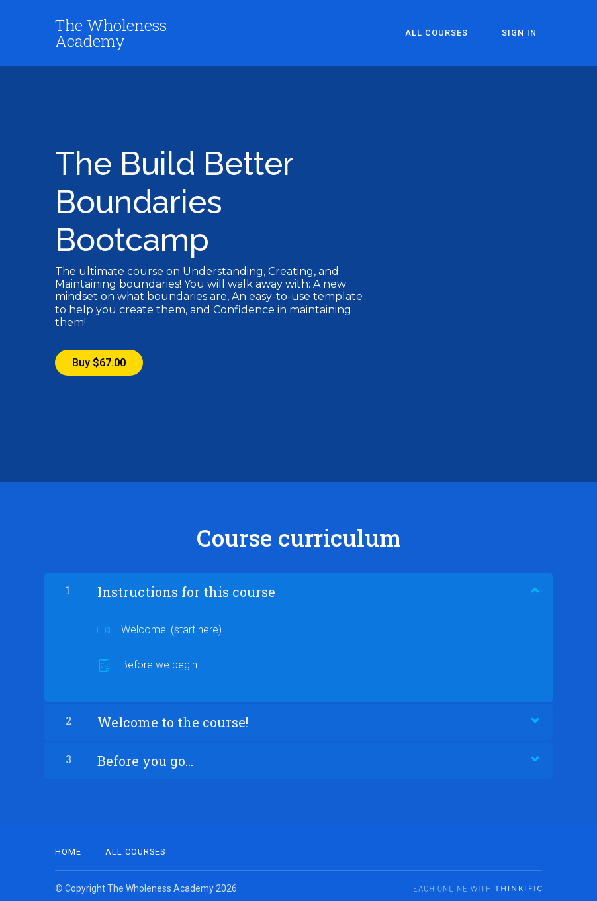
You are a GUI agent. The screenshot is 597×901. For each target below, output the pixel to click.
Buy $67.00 (99, 362)
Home (68, 846)
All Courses (451, 33)
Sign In (524, 33)
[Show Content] (534, 583)
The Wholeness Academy (111, 33)
